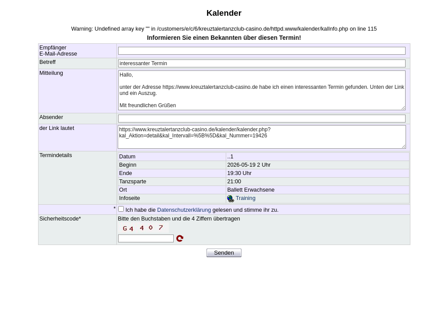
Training (241, 198)
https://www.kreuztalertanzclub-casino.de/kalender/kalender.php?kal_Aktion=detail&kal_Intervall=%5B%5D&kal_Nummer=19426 (262, 137)
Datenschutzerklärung (184, 210)
